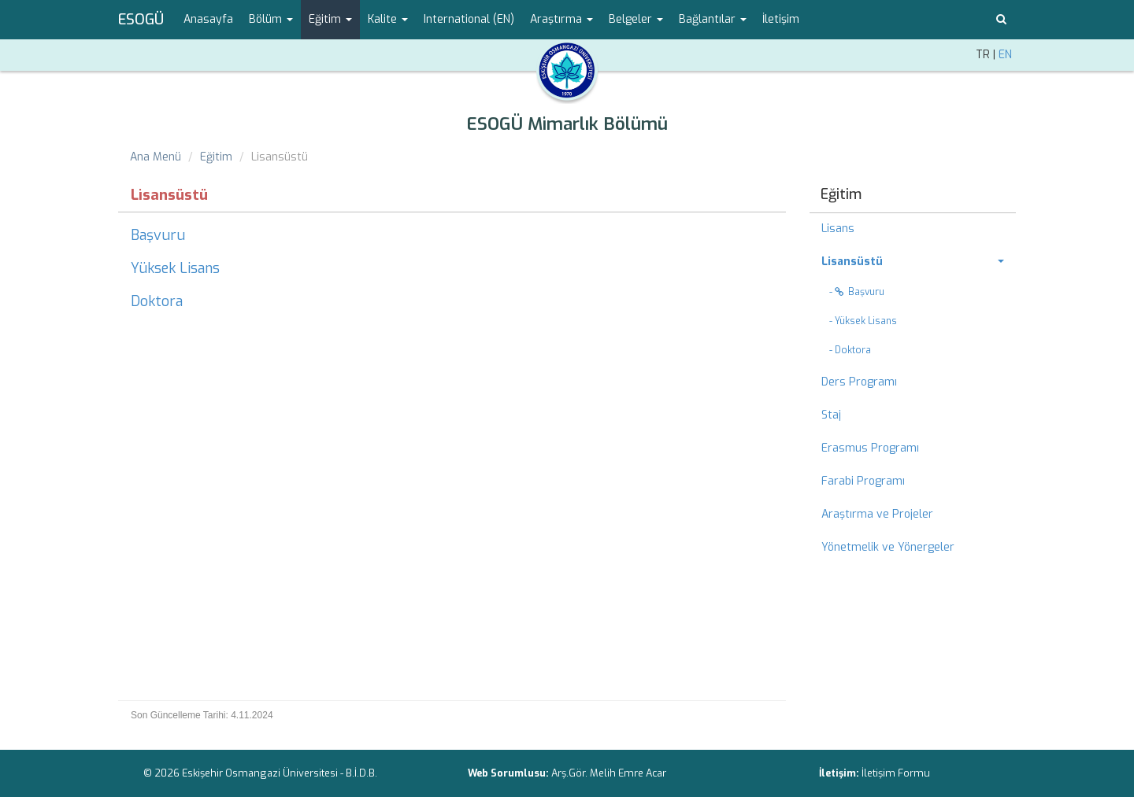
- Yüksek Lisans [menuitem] (863, 321)
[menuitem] (913, 262)
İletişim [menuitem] (780, 19)
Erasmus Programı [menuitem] (870, 448)
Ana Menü (155, 156)
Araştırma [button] (561, 19)
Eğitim (216, 156)
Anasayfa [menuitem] (208, 19)
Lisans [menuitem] (837, 228)
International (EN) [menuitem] (469, 19)
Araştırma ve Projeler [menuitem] (877, 514)
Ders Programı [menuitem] (859, 382)
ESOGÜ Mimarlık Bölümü (567, 124)
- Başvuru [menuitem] (856, 292)
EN (1005, 54)
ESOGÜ (141, 19)
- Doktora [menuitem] (850, 350)
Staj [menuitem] (831, 415)
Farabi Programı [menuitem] (863, 481)
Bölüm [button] (271, 19)
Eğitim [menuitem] (841, 194)
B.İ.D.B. (361, 773)
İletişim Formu (896, 773)
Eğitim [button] (330, 19)
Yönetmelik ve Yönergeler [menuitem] (887, 547)
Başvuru (158, 235)
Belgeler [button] (636, 19)
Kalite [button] (388, 19)
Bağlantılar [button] (713, 19)
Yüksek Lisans (175, 268)
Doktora (157, 301)
